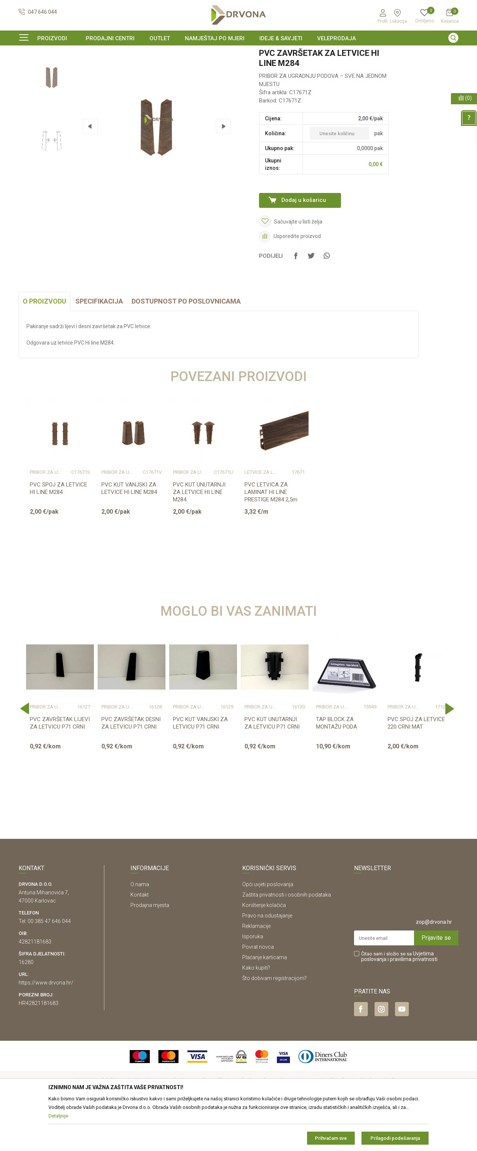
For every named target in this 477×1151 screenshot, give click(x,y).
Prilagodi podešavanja (395, 1138)
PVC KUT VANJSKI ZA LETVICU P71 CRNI (200, 768)
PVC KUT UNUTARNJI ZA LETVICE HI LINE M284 (199, 537)
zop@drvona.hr (434, 967)
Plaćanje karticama (264, 1003)
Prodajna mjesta (149, 951)
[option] (238, 53)
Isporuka (252, 982)
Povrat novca (258, 992)
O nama (139, 930)
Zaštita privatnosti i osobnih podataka (286, 940)
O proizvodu (44, 347)
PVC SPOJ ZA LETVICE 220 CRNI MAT (416, 768)
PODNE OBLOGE (61, 69)
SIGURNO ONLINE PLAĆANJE (238, 53)
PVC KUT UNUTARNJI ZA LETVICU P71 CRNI (272, 768)
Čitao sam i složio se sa (399, 1002)
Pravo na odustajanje (267, 961)
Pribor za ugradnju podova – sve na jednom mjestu (139, 69)
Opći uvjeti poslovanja (267, 930)
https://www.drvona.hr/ (46, 1028)
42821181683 (35, 987)
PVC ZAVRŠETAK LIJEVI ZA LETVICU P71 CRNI (60, 768)
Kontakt (139, 940)
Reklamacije (256, 971)
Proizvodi (29, 69)
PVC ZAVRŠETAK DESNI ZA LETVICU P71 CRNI (131, 768)
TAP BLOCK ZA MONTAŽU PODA (336, 768)
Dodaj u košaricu (303, 245)
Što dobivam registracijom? (274, 1024)
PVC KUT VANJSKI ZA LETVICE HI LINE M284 (129, 534)
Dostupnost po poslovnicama (186, 347)
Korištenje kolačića (264, 951)
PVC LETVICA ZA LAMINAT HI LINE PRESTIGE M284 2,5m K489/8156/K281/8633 (272, 541)
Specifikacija (99, 347)
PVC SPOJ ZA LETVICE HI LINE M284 (58, 534)
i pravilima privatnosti (412, 1005)
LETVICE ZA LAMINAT (261, 518)
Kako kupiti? (256, 1013)
